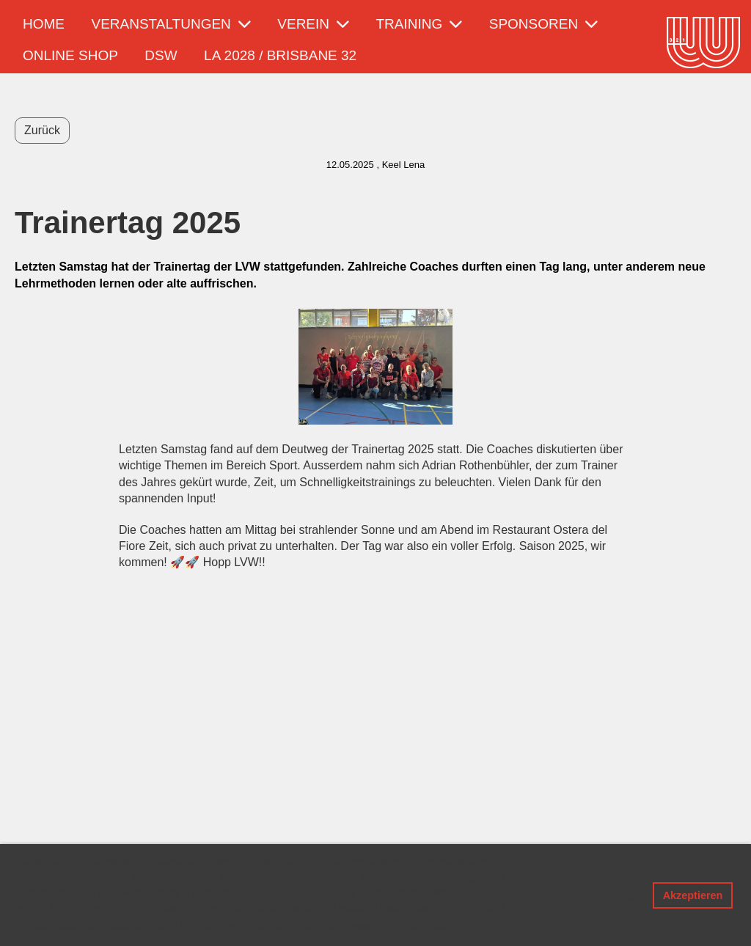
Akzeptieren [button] (693, 895)
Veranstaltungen (170, 24)
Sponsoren (543, 24)
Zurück (42, 130)
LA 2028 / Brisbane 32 (280, 55)
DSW (160, 55)
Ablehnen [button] (614, 895)
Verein (313, 24)
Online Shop (70, 55)
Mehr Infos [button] (456, 925)
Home (44, 24)
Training (419, 24)
